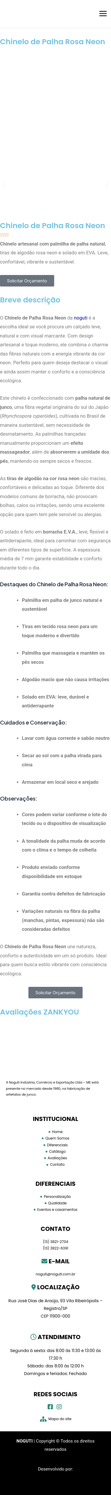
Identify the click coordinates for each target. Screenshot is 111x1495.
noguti (80, 318)
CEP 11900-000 (55, 1316)
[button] (4, 184)
